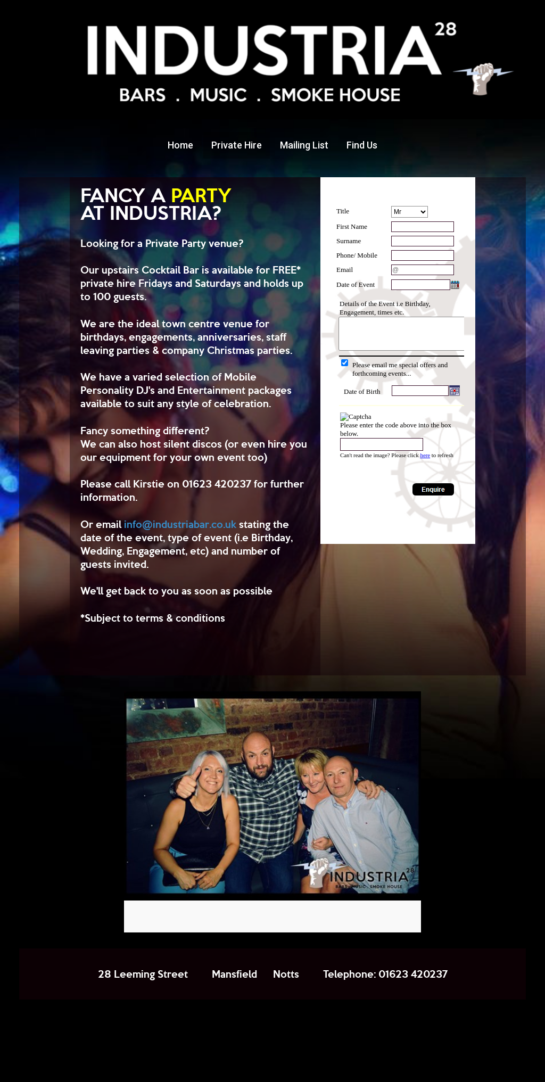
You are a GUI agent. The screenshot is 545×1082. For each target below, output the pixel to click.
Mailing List (304, 145)
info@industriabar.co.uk (180, 524)
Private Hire (236, 145)
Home (180, 145)
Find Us (361, 145)
